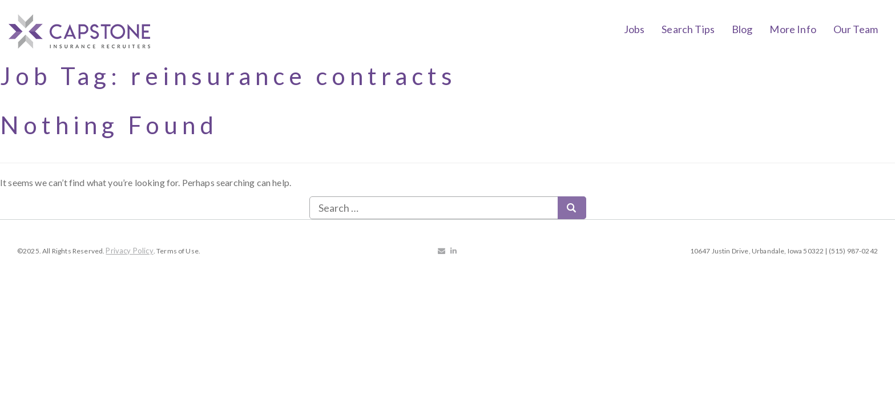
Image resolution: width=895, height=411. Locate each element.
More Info (792, 29)
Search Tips (688, 29)
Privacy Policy (129, 250)
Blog (742, 29)
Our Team (855, 29)
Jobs (634, 29)
